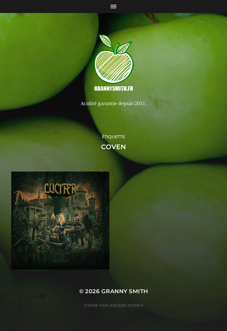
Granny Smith (124, 291)
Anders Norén (126, 305)
